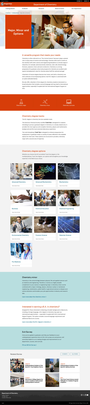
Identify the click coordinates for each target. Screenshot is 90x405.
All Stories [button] (75, 354)
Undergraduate (15, 12)
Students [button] (64, 354)
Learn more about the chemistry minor (34, 297)
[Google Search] (86, 1)
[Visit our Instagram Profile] (81, 395)
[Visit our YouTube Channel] (87, 395)
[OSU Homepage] (6, 5)
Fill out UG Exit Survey (29, 345)
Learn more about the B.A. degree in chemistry (36, 322)
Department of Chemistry (45, 4)
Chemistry (8, 12)
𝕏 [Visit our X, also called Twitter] (83, 395)
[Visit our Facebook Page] (85, 395)
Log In (3, 403)
